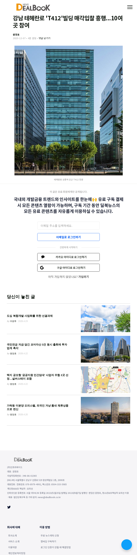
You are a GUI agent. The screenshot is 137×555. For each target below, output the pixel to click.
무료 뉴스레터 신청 (50, 535)
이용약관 (12, 547)
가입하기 (83, 276)
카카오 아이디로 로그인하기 (71, 257)
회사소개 (12, 535)
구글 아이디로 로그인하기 (71, 267)
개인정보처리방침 (16, 553)
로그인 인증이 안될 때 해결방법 (56, 547)
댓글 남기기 (44, 38)
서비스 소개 (13, 541)
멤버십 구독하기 (48, 541)
